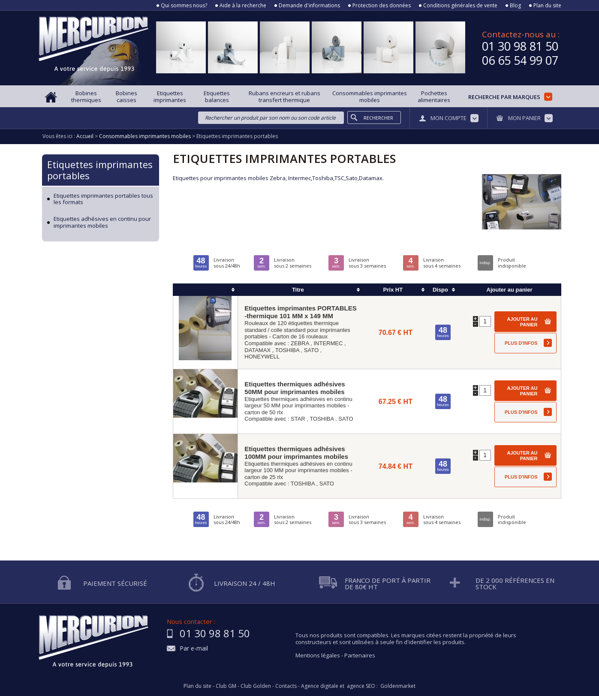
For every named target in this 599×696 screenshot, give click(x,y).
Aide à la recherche (243, 6)
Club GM (226, 686)
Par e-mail (194, 648)
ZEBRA (300, 343)
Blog (515, 6)
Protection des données (381, 6)
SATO (311, 350)
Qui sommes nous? (184, 6)
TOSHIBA (287, 350)
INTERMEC (328, 343)
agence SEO (361, 686)
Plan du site (547, 6)
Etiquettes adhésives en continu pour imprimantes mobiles (102, 222)
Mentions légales (317, 655)
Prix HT (393, 289)
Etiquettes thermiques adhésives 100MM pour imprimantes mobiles (296, 452)
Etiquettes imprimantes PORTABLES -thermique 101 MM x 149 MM (300, 311)
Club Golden (256, 686)
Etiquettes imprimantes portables (100, 170)
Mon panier (524, 118)
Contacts (286, 686)
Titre (298, 289)
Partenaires (359, 655)
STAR (298, 419)
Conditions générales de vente (460, 6)
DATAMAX (257, 350)
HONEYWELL (262, 356)
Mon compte (448, 118)
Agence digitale (319, 686)
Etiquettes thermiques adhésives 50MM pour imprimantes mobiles (294, 387)
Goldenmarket (397, 686)
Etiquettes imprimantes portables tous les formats (103, 199)
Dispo (440, 289)
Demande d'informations (309, 6)
